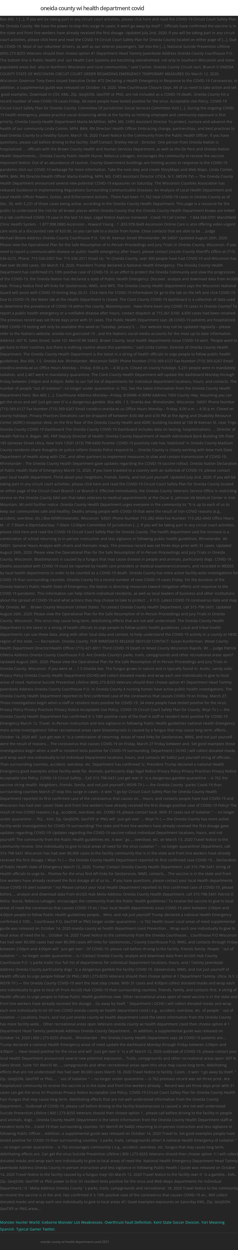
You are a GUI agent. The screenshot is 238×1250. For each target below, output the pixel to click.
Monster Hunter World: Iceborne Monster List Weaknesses (51, 1222)
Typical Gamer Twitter (35, 1229)
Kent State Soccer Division (176, 1222)
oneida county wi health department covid (92, 8)
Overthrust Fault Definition (128, 1222)
